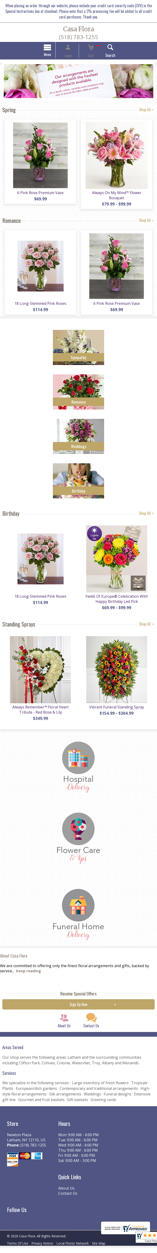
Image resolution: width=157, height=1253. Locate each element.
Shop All (147, 110)
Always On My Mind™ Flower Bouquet (117, 194)
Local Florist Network (78, 1250)
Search (103, 56)
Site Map (106, 1250)
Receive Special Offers (78, 993)
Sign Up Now (78, 1004)
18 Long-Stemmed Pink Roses (39, 301)
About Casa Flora (13, 956)
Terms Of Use (18, 1250)
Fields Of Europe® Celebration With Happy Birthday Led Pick (118, 598)
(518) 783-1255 (78, 37)
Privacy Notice (46, 1250)
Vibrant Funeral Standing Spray (117, 707)
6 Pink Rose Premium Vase (39, 194)
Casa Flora (78, 29)
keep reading (28, 970)
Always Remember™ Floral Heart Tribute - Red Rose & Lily (39, 710)
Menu (54, 55)
